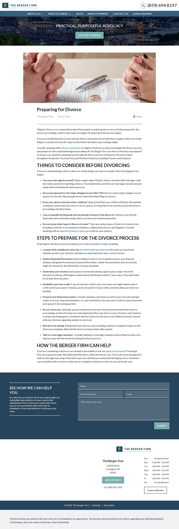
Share (137, 116)
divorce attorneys (114, 351)
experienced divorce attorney (74, 231)
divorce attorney (70, 147)
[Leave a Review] (155, 490)
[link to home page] (20, 5)
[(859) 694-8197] (113, 480)
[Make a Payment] (97, 14)
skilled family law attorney (95, 249)
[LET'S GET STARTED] (89, 35)
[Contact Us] (121, 14)
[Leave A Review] (142, 14)
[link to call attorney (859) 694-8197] (159, 5)
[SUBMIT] (161, 425)
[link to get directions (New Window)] (113, 469)
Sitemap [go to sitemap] (96, 505)
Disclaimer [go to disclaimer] (109, 505)
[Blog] (79, 14)
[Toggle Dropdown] (42, 14)
